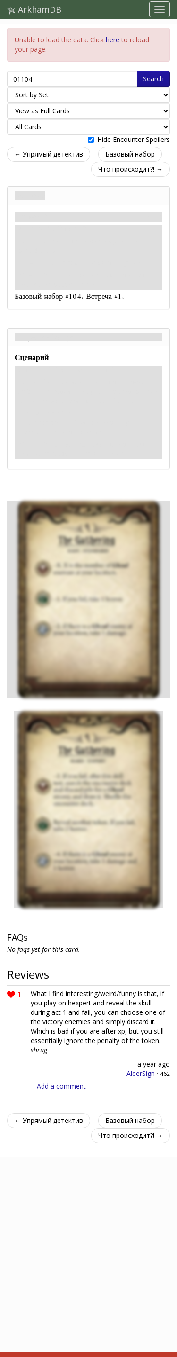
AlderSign (140, 1073)
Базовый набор (130, 153)
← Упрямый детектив (48, 153)
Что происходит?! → (130, 169)
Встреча (30, 195)
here (112, 39)
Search (153, 78)
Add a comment (61, 1086)
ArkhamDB (34, 9)
